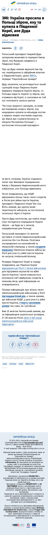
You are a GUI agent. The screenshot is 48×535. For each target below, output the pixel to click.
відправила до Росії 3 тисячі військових (24, 268)
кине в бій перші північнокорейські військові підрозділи (22, 321)
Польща (13, 364)
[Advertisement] (24, 152)
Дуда (5, 364)
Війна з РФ (30, 364)
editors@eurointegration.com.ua (31, 448)
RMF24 (33, 75)
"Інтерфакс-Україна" (12, 466)
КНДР (21, 364)
